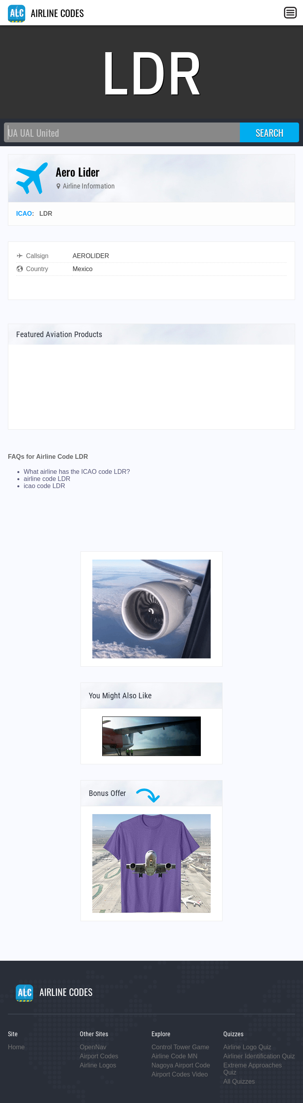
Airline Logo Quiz (247, 1047)
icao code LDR (44, 486)
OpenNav (93, 1047)
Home (16, 1047)
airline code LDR (47, 478)
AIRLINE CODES (46, 13)
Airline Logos (98, 1065)
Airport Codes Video (180, 1074)
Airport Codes (99, 1056)
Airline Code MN (174, 1056)
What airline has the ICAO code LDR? (77, 471)
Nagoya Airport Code (181, 1065)
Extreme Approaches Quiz (252, 1069)
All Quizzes (239, 1081)
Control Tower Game (180, 1047)
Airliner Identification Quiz (259, 1056)
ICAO (24, 213)
